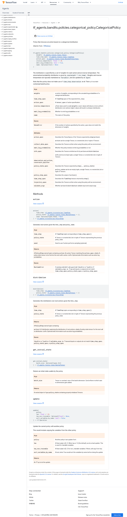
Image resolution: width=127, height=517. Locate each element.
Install (25, 2)
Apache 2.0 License (45, 474)
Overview (5, 13)
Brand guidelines (83, 503)
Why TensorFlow (83, 2)
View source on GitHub (43, 36)
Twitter (31, 500)
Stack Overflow (83, 500)
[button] (13, 15)
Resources (45, 22)
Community (67, 2)
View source (37, 204)
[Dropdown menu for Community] (73, 2)
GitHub (120, 2)
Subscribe (117, 515)
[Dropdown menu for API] (45, 2)
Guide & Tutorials (18, 13)
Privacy (37, 515)
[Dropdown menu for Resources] (59, 2)
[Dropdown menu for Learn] (36, 2)
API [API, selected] (29, 13)
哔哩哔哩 (32, 503)
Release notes (82, 497)
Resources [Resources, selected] (53, 2)
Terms (31, 515)
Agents (5, 8)
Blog (30, 494)
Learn (32, 2)
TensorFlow (36, 22)
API (42, 2)
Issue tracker (82, 494)
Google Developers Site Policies (72, 474)
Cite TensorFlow (83, 507)
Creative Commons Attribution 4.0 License (83, 472)
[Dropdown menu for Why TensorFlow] (91, 2)
